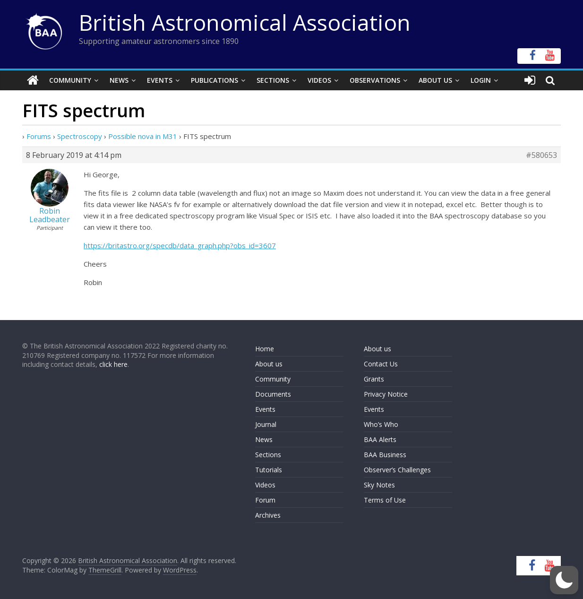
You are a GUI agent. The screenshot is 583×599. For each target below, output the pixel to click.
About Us (435, 80)
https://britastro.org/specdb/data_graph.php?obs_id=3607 (180, 245)
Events (159, 80)
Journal (265, 424)
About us (269, 363)
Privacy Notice (386, 394)
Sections (273, 80)
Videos (319, 80)
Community (70, 80)
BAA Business (385, 454)
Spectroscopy (79, 136)
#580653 (541, 155)
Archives (268, 515)
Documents (273, 394)
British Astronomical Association (245, 22)
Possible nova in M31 (142, 136)
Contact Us (381, 363)
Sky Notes (379, 484)
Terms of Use (385, 499)
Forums (38, 136)
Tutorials (268, 469)
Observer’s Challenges (397, 469)
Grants (374, 378)
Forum (265, 499)
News (119, 80)
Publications (214, 80)
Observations (375, 80)
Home (264, 348)
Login (481, 80)
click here (113, 364)
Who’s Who (381, 424)
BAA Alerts (380, 439)
